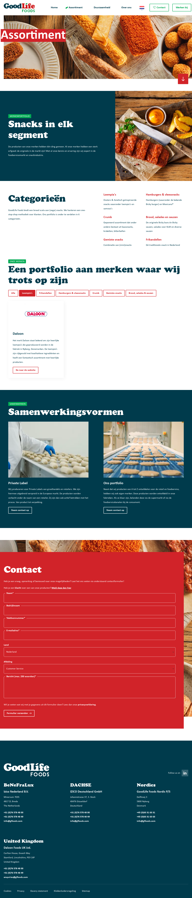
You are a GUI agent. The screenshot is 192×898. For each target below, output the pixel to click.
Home (54, 7)
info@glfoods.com (13, 821)
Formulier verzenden (17, 713)
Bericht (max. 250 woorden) (21, 676)
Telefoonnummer (15, 618)
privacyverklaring (87, 705)
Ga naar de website (25, 370)
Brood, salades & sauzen (141, 293)
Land (6, 645)
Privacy (20, 891)
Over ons (126, 7)
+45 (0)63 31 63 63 (146, 817)
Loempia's (27, 293)
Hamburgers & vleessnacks (72, 293)
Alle (13, 293)
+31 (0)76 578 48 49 (13, 817)
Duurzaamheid (102, 7)
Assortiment (75, 7)
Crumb (96, 293)
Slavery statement (39, 891)
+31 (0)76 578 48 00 (13, 812)
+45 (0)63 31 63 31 (146, 812)
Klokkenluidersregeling (65, 891)
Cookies (7, 891)
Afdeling (8, 662)
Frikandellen (45, 293)
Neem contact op (20, 510)
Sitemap (86, 891)
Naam (10, 593)
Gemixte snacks (114, 293)
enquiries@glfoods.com (16, 877)
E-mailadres (13, 630)
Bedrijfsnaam (13, 606)
